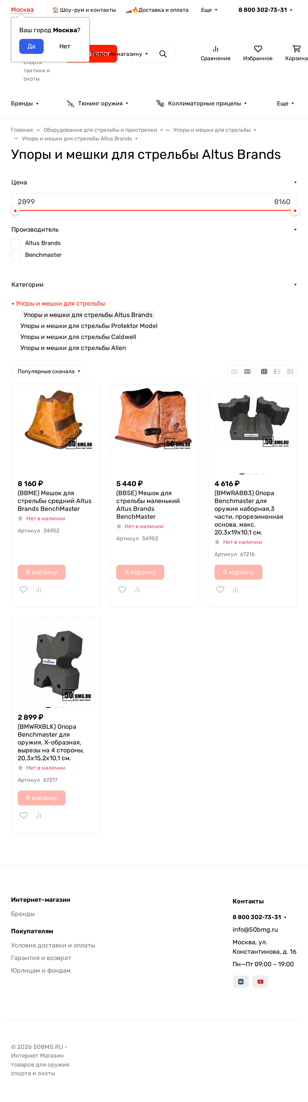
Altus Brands (43, 243)
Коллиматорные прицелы (198, 103)
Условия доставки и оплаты (53, 945)
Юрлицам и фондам (41, 970)
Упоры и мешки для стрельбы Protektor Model (89, 326)
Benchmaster (43, 254)
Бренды (22, 103)
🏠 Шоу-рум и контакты (84, 10)
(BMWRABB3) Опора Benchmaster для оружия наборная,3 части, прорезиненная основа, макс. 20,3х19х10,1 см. (248, 512)
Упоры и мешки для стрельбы (60, 303)
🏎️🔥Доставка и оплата (157, 10)
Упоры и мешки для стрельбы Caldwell (78, 337)
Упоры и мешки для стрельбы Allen (73, 348)
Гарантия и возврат (41, 958)
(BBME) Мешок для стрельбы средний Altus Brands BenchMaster (55, 500)
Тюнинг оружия (94, 103)
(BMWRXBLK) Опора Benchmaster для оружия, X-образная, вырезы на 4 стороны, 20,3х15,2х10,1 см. (51, 742)
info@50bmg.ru (255, 929)
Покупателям (32, 931)
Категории (27, 284)
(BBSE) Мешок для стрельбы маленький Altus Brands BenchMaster (148, 504)
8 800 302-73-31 (262, 9)
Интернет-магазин (40, 900)
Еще (206, 10)
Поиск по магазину (116, 54)
